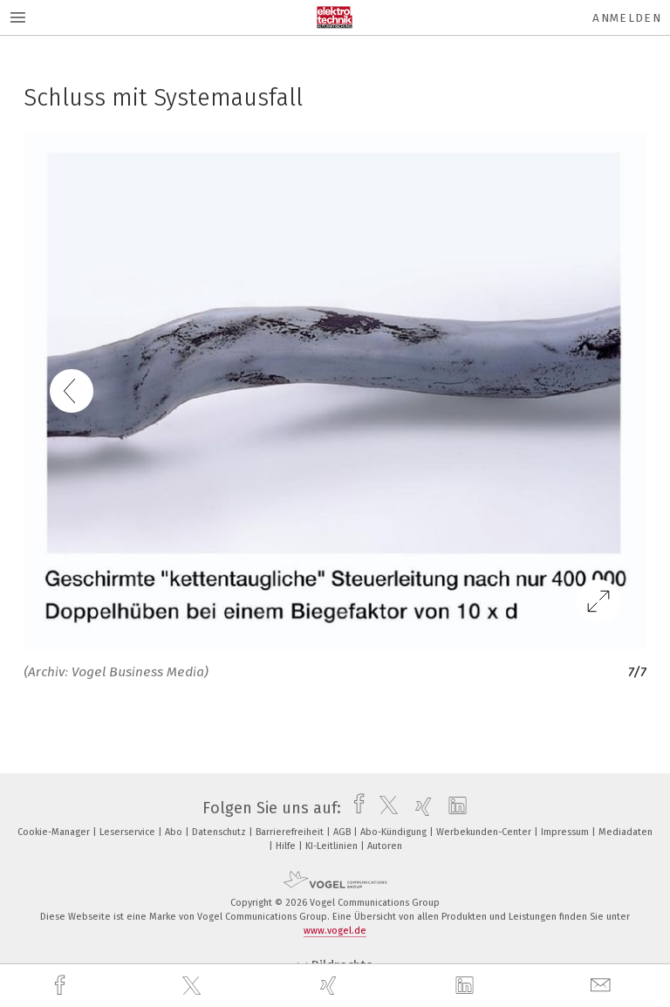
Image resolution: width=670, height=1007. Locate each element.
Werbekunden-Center (485, 832)
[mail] (603, 985)
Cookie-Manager (54, 832)
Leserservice (128, 832)
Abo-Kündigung (394, 832)
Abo (175, 832)
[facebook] (62, 985)
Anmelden (626, 17)
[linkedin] (467, 986)
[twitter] (194, 986)
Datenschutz (220, 832)
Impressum (566, 832)
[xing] (330, 986)
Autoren (384, 846)
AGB (343, 832)
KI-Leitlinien (332, 846)
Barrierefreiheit (291, 832)
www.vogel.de (335, 930)
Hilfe (287, 846)
